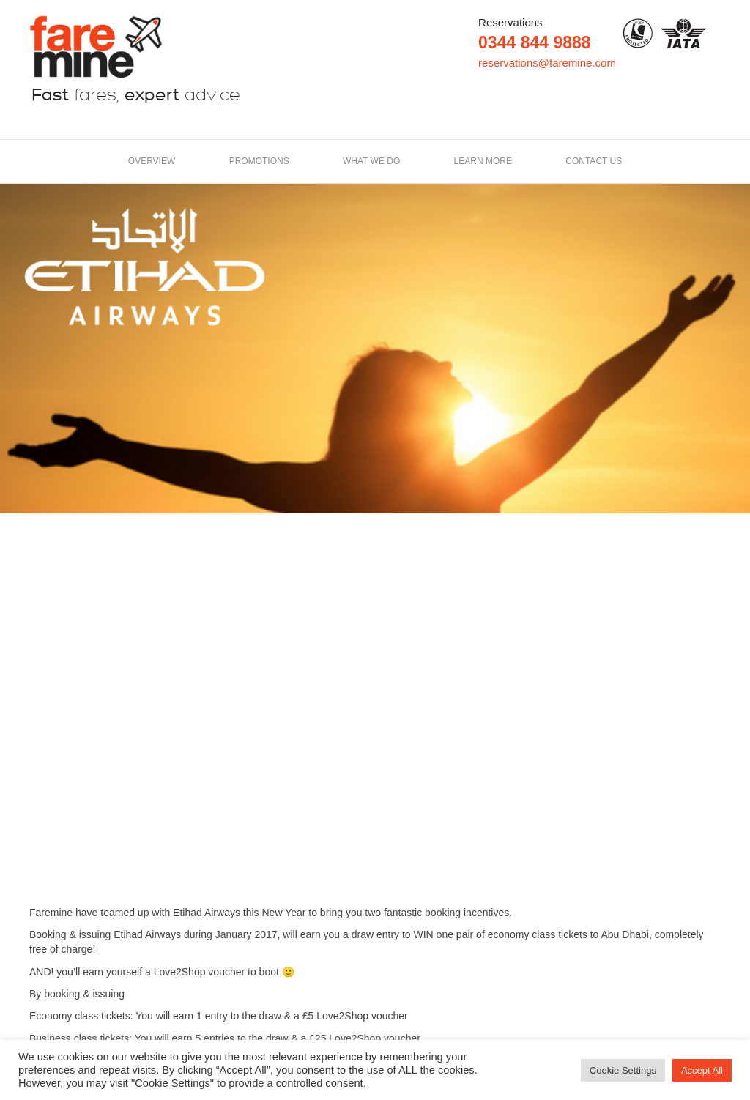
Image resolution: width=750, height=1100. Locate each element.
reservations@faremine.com (547, 62)
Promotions (259, 161)
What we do (371, 161)
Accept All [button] (702, 1070)
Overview (151, 161)
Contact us (593, 161)
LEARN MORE (483, 161)
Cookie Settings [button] (623, 1070)
